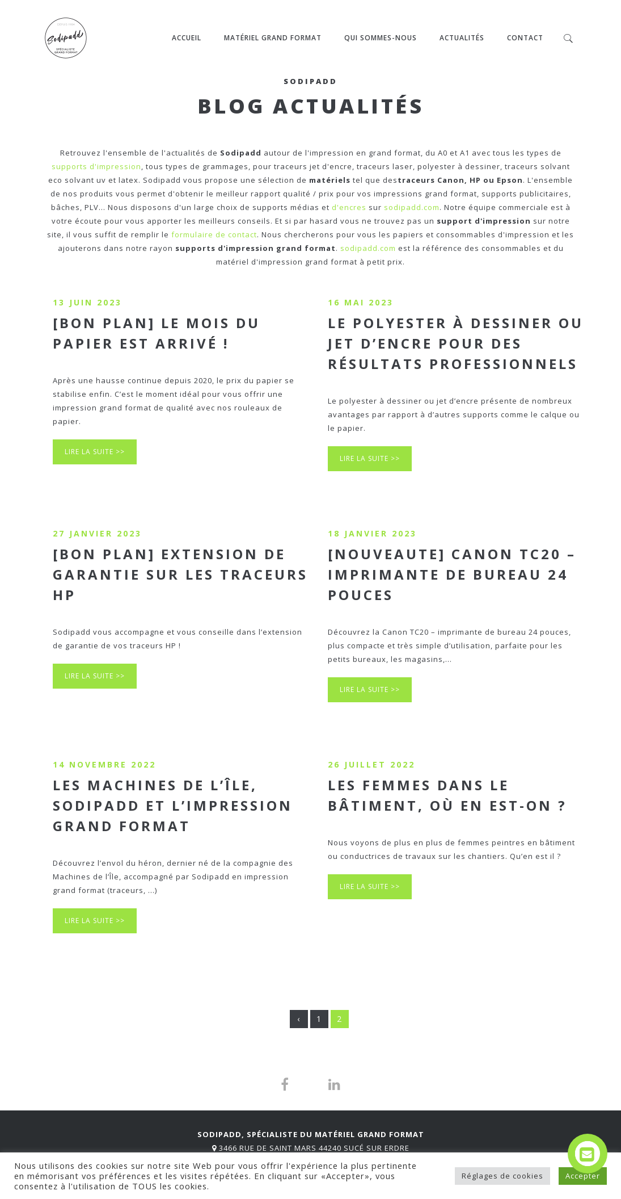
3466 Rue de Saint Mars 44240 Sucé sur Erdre (314, 1148)
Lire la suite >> (95, 451)
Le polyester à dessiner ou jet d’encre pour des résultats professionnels (456, 343)
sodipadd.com (412, 207)
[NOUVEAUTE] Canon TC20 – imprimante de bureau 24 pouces (452, 574)
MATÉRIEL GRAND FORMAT (273, 38)
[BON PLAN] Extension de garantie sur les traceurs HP (180, 574)
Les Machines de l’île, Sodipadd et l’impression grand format (173, 805)
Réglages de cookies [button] (502, 1176)
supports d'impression (96, 166)
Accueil (186, 38)
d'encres (349, 207)
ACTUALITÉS (462, 38)
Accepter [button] (582, 1176)
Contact (525, 38)
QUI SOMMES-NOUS (380, 38)
